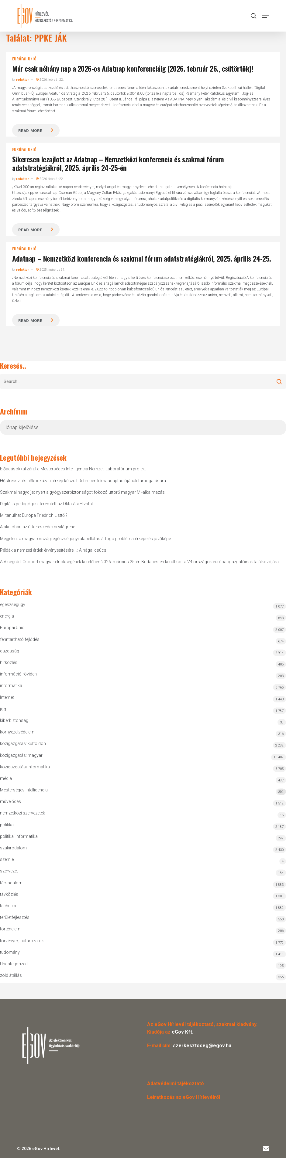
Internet (7, 697)
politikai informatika (19, 836)
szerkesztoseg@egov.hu (202, 1045)
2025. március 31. (50, 269)
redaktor (22, 79)
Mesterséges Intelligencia (143, 791)
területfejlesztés (14, 917)
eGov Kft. (182, 1032)
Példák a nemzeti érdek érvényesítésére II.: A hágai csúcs (53, 550)
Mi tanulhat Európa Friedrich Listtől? (33, 515)
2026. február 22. (50, 79)
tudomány (10, 952)
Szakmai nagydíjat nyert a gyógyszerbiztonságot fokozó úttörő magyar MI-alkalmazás (82, 492)
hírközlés (8, 662)
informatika (11, 685)
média (6, 778)
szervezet (9, 870)
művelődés (10, 801)
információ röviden (18, 674)
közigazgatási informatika (25, 766)
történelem (10, 928)
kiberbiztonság (14, 720)
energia (7, 616)
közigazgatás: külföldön (23, 743)
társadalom (11, 882)
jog (3, 708)
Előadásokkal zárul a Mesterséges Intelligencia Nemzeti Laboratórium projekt (73, 468)
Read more (30, 130)
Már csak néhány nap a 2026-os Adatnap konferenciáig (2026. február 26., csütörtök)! (132, 68)
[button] (265, 16)
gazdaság (9, 650)
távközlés (9, 894)
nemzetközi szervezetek (22, 813)
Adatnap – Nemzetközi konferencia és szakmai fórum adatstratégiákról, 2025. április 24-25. (141, 258)
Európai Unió (24, 59)
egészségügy (12, 604)
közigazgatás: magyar (21, 755)
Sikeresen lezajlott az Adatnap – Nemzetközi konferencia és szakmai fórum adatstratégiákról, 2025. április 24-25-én (118, 163)
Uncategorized (14, 963)
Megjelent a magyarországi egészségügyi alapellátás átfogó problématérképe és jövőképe (85, 538)
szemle (7, 859)
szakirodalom (13, 847)
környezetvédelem (17, 732)
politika (7, 824)
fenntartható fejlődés (20, 639)
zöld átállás (11, 975)
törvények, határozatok (22, 940)
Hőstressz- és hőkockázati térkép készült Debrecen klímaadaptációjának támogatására (83, 480)
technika (8, 905)
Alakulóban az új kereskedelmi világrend (37, 526)
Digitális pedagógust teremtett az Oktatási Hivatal (46, 503)
